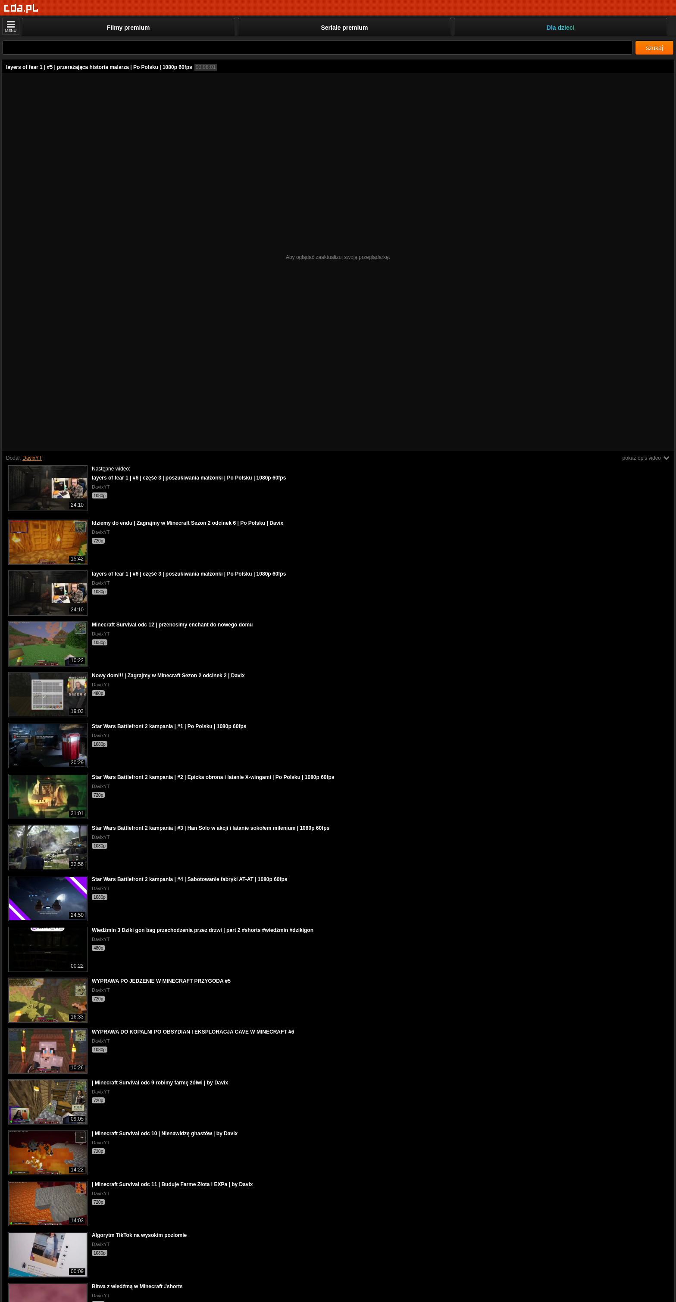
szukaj (654, 47)
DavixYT (32, 458)
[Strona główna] (21, 8)
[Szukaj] (317, 47)
